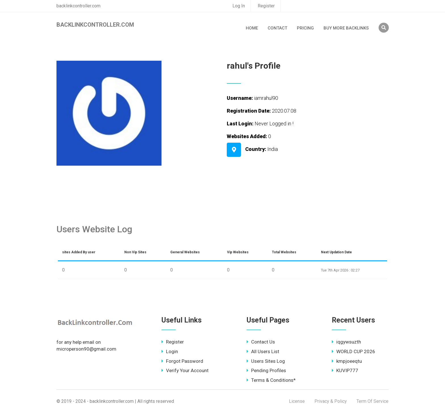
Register (266, 6)
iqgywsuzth (346, 342)
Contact (277, 28)
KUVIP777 (345, 370)
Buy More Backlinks (346, 28)
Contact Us (261, 342)
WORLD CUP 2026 (353, 351)
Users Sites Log (266, 361)
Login (169, 351)
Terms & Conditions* (271, 380)
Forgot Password (182, 361)
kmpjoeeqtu (347, 361)
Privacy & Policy (330, 401)
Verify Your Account (185, 370)
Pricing (305, 28)
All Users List (263, 351)
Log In (238, 6)
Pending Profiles (266, 370)
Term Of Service (372, 401)
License (297, 401)
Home (252, 28)
